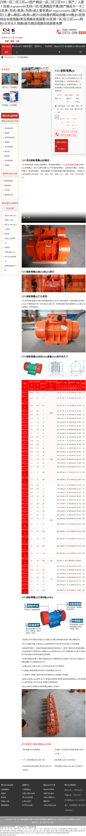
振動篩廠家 (24, 819)
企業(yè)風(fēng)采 (49, 805)
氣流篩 (7, 151)
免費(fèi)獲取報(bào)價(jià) (61, 145)
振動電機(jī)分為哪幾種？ (32, 750)
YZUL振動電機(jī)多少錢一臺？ (34, 760)
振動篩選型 (27, 46)
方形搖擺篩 (9, 147)
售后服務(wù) (70, 46)
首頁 (2, 57)
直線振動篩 (9, 128)
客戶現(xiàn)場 (27, 805)
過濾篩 (7, 165)
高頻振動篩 (9, 161)
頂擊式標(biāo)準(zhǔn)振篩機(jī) (10, 256)
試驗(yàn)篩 (5, 801)
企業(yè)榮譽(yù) (49, 797)
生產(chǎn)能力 (48, 793)
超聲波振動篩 (10, 137)
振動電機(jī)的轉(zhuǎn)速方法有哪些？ (69, 766)
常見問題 (48, 46)
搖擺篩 (7, 142)
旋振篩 (7, 133)
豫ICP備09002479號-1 (47, 822)
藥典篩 (7, 234)
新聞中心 (38, 46)
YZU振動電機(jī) (69, 165)
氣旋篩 (7, 156)
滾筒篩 (7, 190)
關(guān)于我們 (48, 789)
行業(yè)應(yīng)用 (28, 793)
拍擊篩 (7, 247)
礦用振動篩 (9, 181)
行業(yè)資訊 (26, 801)
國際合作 (46, 801)
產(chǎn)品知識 (27, 797)
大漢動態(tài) (26, 789)
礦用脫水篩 (9, 195)
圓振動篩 (8, 185)
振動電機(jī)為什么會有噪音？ (66, 760)
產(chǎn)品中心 (10, 57)
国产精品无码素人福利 (8, 835)
